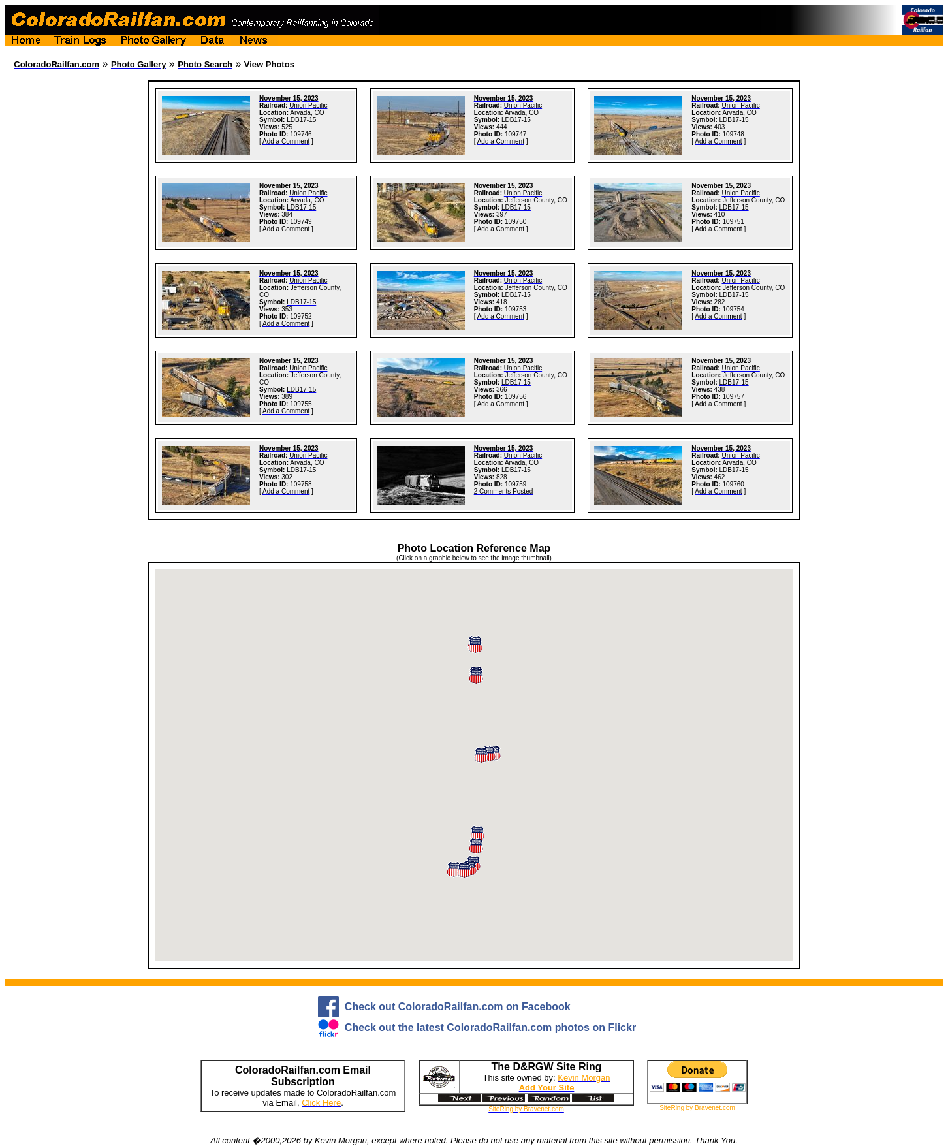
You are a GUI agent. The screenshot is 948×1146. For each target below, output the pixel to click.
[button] (464, 870)
